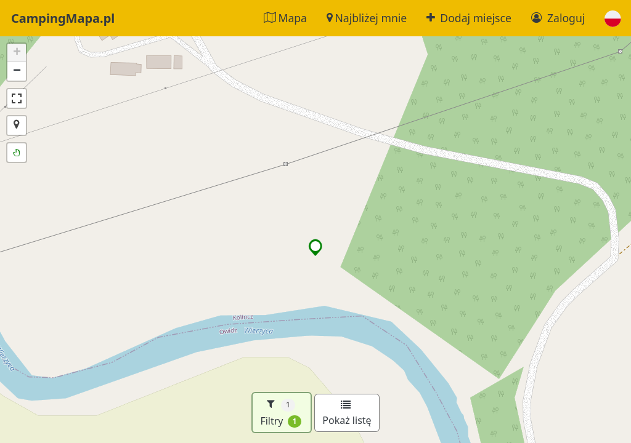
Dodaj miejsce (468, 17)
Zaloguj (558, 17)
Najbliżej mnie (367, 17)
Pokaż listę (346, 413)
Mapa (285, 17)
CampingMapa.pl (63, 18)
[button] (613, 18)
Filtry (280, 412)
